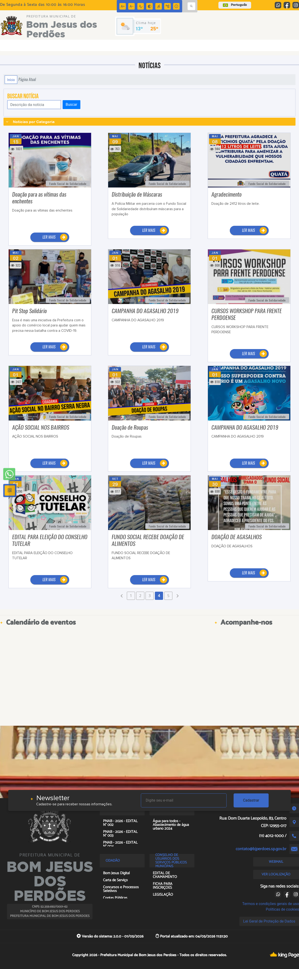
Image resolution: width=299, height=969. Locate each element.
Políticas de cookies (282, 909)
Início (11, 79)
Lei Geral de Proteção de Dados (269, 921)
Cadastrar (251, 800)
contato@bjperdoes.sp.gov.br (261, 848)
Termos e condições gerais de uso (270, 904)
